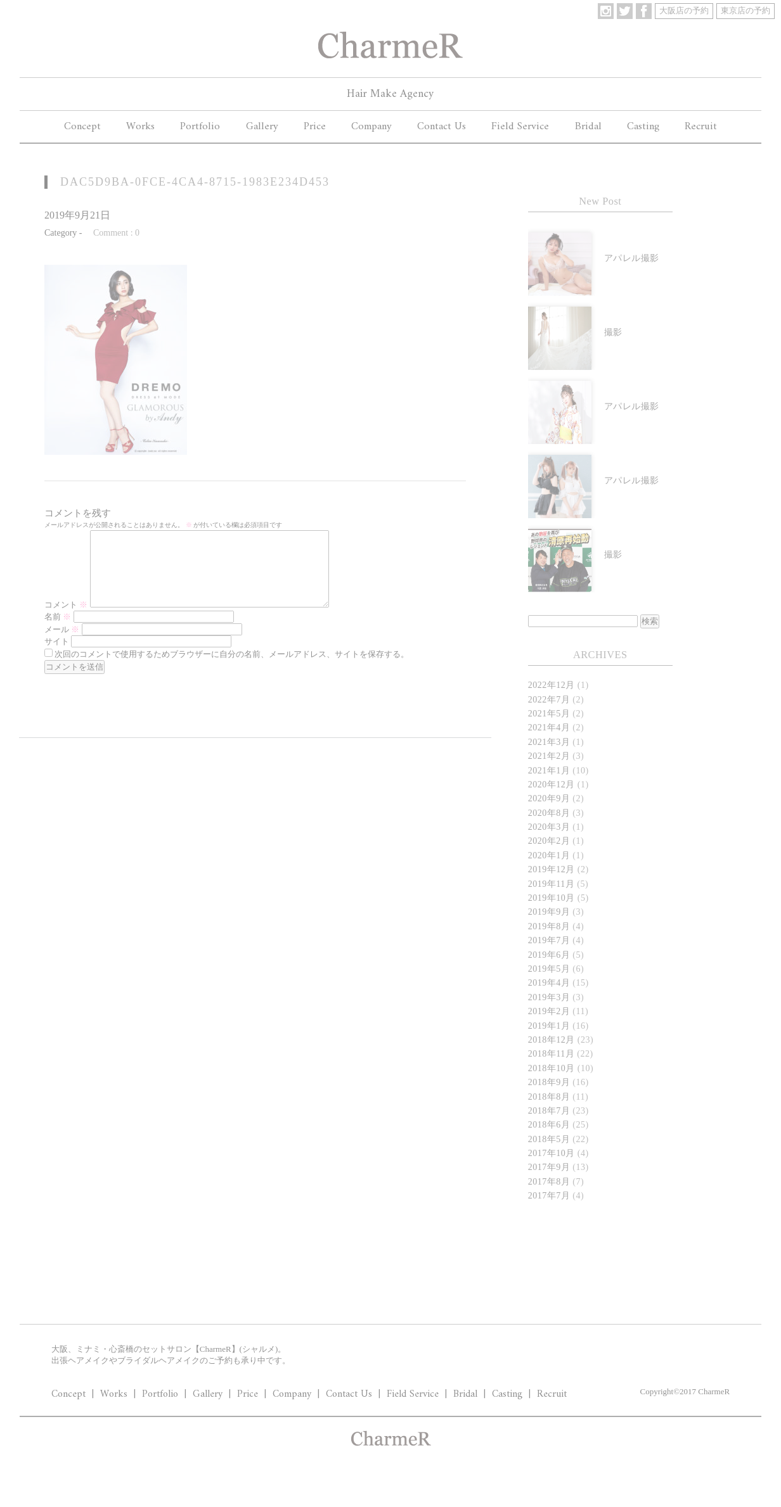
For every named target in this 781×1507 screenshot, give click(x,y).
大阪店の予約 (684, 10)
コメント (65, 620)
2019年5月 (549, 969)
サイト (56, 656)
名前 (57, 632)
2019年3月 (549, 997)
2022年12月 (551, 685)
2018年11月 (551, 1054)
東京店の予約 (745, 10)
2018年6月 (549, 1124)
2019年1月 (549, 1026)
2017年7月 (549, 1195)
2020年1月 (549, 855)
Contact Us (441, 126)
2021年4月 (549, 727)
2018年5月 (549, 1139)
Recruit (701, 126)
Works (140, 126)
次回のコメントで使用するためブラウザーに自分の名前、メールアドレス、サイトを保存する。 (232, 669)
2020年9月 (549, 798)
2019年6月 (549, 955)
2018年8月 (549, 1097)
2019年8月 (549, 926)
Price (315, 126)
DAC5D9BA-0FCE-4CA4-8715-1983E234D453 (195, 181)
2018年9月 (549, 1082)
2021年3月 (549, 742)
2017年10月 (551, 1153)
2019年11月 (551, 884)
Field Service (520, 126)
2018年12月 (551, 1040)
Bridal (588, 126)
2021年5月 (549, 713)
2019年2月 (549, 1011)
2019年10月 (551, 898)
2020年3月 (549, 827)
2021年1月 (549, 770)
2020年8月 (549, 813)
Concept (82, 126)
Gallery (262, 126)
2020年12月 (551, 784)
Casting (643, 126)
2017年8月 (549, 1181)
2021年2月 (549, 756)
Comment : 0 (116, 233)
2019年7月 (549, 940)
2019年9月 (549, 912)
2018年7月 (549, 1111)
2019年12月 (551, 869)
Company (371, 126)
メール (61, 644)
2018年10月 (551, 1068)
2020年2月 (549, 841)
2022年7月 (549, 699)
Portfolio (200, 126)
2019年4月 (549, 983)
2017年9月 (549, 1167)
